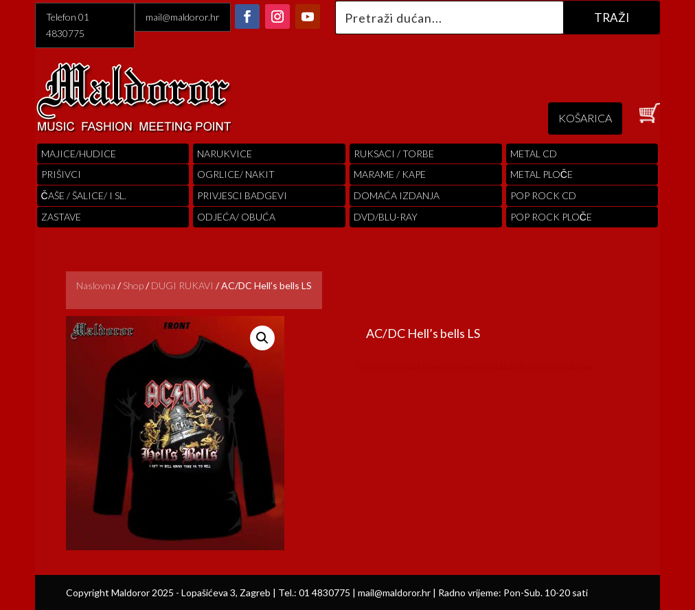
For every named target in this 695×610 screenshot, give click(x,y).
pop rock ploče (551, 217)
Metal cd (533, 153)
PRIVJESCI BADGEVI (242, 195)
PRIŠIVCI (61, 174)
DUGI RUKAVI (182, 285)
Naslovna (95, 285)
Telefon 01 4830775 (67, 25)
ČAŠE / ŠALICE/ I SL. (83, 195)
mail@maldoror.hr (183, 17)
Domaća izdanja (397, 195)
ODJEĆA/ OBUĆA (236, 217)
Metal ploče (541, 174)
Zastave (61, 217)
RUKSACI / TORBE (394, 153)
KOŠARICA (585, 117)
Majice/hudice (78, 153)
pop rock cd (543, 195)
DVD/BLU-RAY (386, 217)
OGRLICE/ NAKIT (236, 174)
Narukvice (224, 153)
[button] (262, 338)
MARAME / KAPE (390, 174)
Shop (133, 285)
